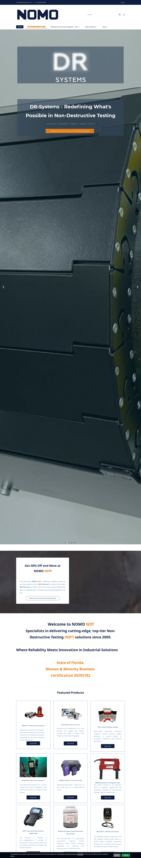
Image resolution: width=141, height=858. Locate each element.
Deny (116, 855)
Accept (126, 855)
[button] (70, 131)
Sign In (123, 2)
